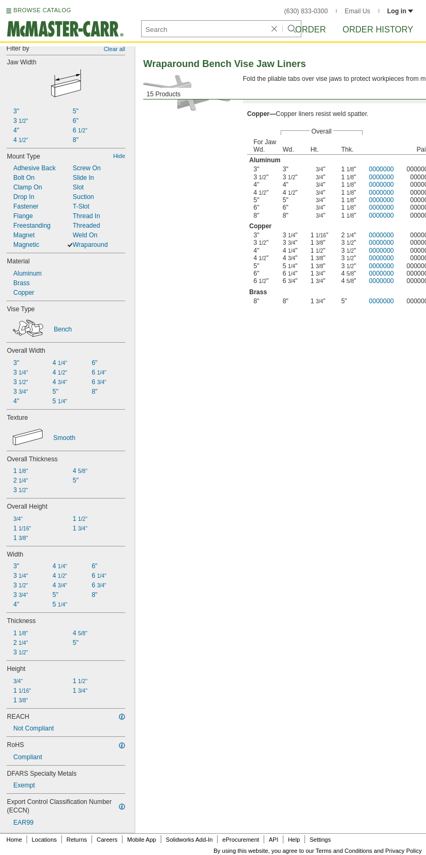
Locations (44, 839)
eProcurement (241, 839)
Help (294, 839)
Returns (77, 839)
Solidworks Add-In (189, 839)
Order (310, 29)
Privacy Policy (404, 851)
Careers (106, 839)
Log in (400, 11)
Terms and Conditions (344, 851)
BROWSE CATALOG (42, 10)
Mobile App (141, 839)
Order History (377, 29)
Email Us (357, 11)
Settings (320, 839)
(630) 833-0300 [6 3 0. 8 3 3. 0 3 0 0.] (306, 11)
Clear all (114, 49)
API (273, 839)
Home (14, 839)
